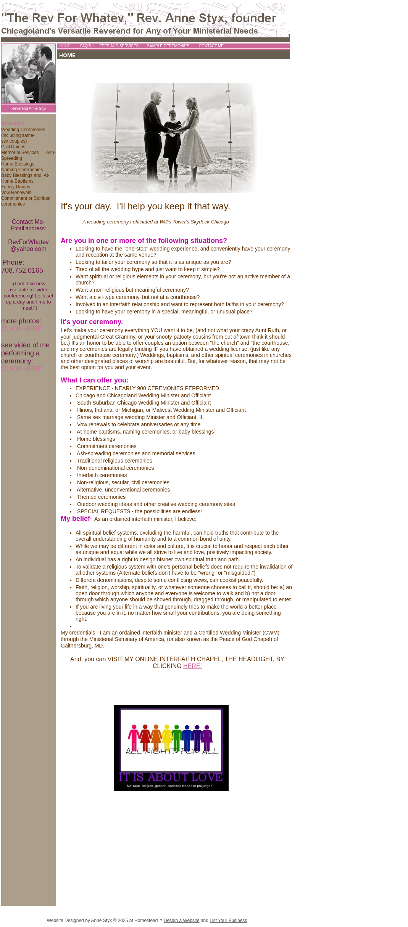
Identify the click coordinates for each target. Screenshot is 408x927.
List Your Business (228, 920)
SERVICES (12, 124)
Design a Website (182, 920)
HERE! (192, 666)
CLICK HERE (21, 329)
